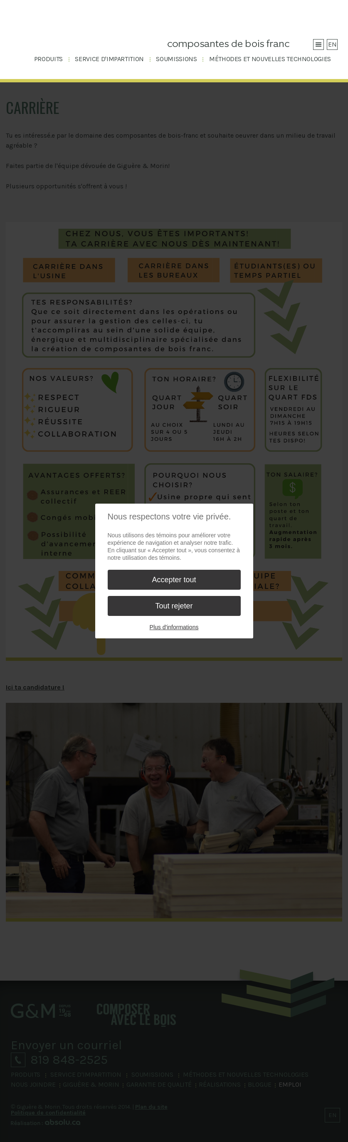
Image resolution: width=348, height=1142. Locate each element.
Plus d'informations (174, 627)
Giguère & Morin (55, 29)
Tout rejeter (174, 606)
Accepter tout (174, 580)
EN (332, 44)
